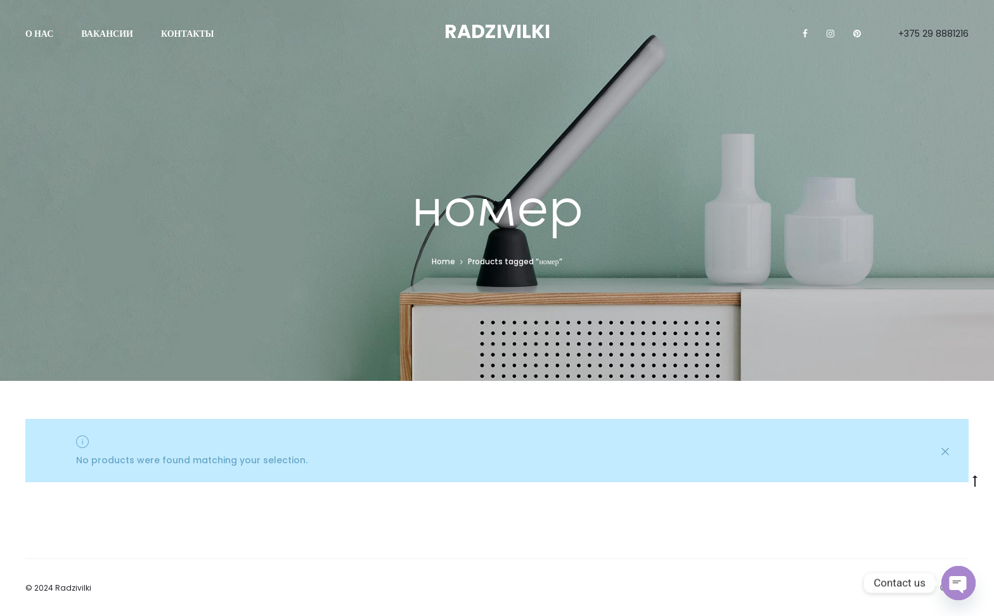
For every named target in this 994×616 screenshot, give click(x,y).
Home (443, 261)
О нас (39, 33)
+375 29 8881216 (933, 33)
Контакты (187, 33)
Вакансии (107, 33)
